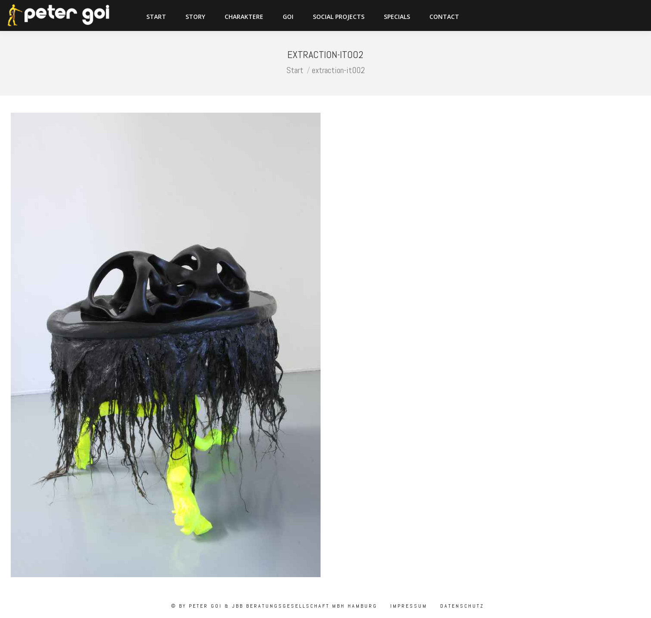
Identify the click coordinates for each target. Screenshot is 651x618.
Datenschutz (461, 606)
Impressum (407, 606)
